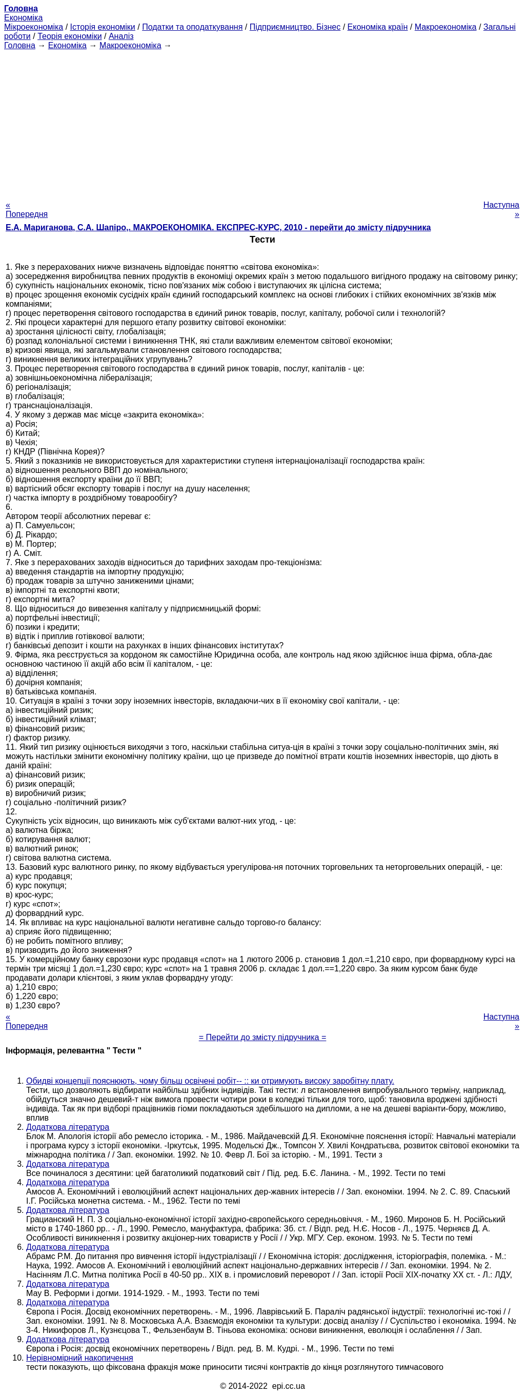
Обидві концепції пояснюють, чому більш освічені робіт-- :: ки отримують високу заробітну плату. (210, 1081)
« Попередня (27, 209)
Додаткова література (67, 1127)
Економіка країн (378, 27)
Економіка (23, 17)
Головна (19, 45)
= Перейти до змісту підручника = (263, 1037)
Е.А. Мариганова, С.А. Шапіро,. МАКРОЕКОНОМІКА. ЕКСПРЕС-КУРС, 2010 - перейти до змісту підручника (218, 227)
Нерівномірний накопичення (79, 1357)
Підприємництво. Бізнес (295, 27)
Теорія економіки (69, 36)
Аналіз (121, 36)
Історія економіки (102, 27)
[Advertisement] (262, 122)
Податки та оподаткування (192, 27)
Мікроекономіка (33, 27)
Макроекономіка (446, 27)
